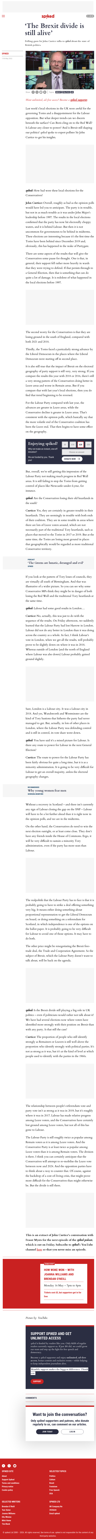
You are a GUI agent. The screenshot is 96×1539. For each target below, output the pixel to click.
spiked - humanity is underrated (48, 16)
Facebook (3, 1465)
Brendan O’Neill (8, 1506)
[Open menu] (3, 16)
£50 (88, 444)
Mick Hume (6, 1520)
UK (72, 92)
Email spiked (54, 1513)
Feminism (53, 1486)
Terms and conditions (10, 1483)
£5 (65, 444)
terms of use (49, 1532)
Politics (66, 92)
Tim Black (6, 1524)
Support (37, 1381)
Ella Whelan (6, 1517)
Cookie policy (7, 1490)
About (4, 1476)
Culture (52, 1479)
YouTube (14, 1465)
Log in (89, 16)
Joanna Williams (8, 1513)
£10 (72, 444)
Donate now (70, 459)
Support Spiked (8, 1479)
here (39, 1249)
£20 (80, 444)
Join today (47, 1432)
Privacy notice (7, 1486)
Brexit (58, 92)
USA (51, 1493)
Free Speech (54, 1490)
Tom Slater (6, 1510)
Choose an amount (76, 452)
